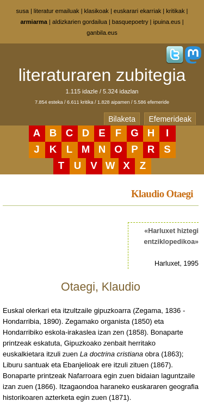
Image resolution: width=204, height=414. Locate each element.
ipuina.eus (167, 21)
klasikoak (96, 11)
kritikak (175, 11)
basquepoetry (130, 21)
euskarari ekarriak (137, 11)
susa (22, 11)
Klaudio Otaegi (162, 193)
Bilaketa (121, 119)
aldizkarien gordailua (79, 21)
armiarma (33, 21)
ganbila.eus (101, 32)
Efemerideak (170, 119)
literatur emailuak (56, 11)
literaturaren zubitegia (102, 75)
